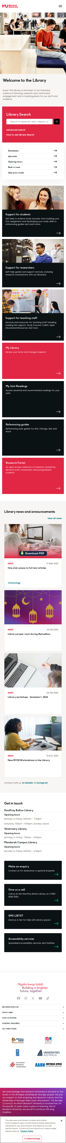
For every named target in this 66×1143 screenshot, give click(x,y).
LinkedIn (29, 784)
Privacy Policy (26, 1131)
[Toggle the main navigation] (60, 6)
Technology (14, 584)
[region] (33, 1129)
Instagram (42, 784)
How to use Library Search (20, 134)
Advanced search (15, 130)
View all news (55, 519)
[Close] (61, 1121)
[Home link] (10, 6)
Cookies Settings (32, 1138)
